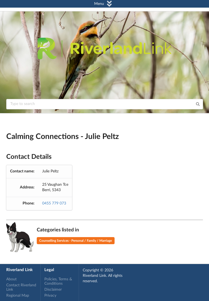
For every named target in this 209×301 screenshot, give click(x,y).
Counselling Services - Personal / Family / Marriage (75, 240)
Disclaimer (53, 289)
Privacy (50, 295)
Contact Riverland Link (21, 287)
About (11, 279)
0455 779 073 (54, 203)
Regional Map (17, 295)
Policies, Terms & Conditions (58, 281)
